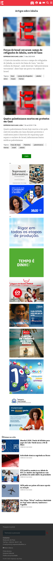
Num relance (8, 548)
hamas (21, 79)
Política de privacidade (10, 555)
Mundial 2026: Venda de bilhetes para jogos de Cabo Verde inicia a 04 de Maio (35, 442)
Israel (14, 147)
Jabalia (38, 76)
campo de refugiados (24, 76)
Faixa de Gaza (15, 145)
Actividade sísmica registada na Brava (35, 455)
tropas (13, 79)
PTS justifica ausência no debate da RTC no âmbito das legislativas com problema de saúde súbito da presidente (35, 472)
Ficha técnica (7, 551)
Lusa (21, 56)
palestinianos (38, 145)
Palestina (27, 145)
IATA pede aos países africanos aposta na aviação (35, 486)
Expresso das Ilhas (11, 56)
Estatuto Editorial (8, 553)
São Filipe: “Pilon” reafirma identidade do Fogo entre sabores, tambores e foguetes (35, 502)
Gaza (12, 76)
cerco (5, 79)
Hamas (6, 147)
